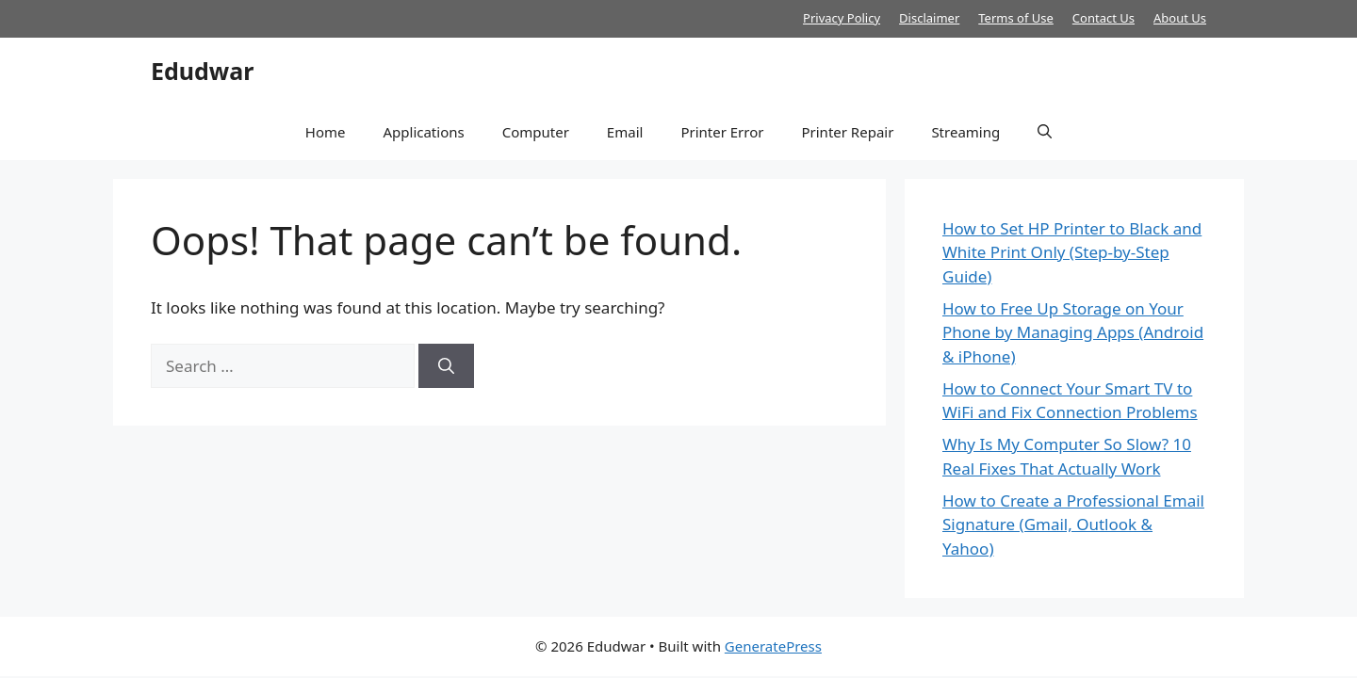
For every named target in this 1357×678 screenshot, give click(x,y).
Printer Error (721, 131)
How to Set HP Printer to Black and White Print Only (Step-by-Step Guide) (1072, 252)
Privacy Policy (841, 17)
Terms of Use (1016, 17)
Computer (535, 131)
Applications (423, 131)
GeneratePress (773, 646)
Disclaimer (929, 17)
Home (325, 131)
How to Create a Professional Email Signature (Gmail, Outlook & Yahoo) (1073, 524)
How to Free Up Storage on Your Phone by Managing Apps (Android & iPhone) (1072, 332)
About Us (1179, 17)
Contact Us (1103, 17)
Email (625, 131)
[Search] (446, 366)
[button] (1045, 132)
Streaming (965, 131)
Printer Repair (847, 131)
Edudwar (202, 71)
